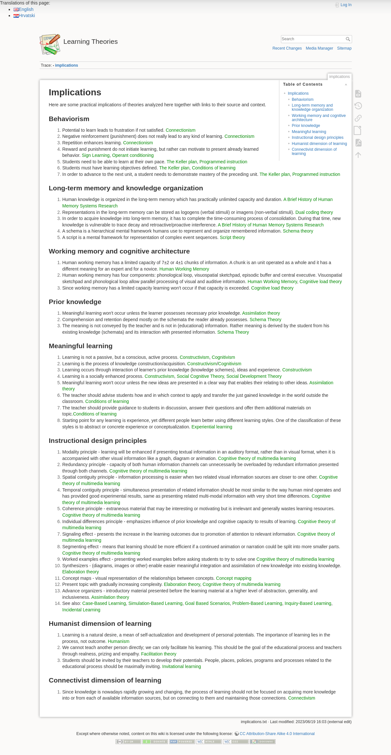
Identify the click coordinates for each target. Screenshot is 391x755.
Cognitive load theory (321, 281)
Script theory (232, 237)
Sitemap (344, 48)
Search (349, 39)
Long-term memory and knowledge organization (312, 107)
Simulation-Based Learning (155, 603)
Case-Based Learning (104, 603)
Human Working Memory (184, 269)
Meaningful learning (309, 131)
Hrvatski (24, 15)
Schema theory (298, 231)
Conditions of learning (213, 167)
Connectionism (181, 130)
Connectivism (301, 698)
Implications (298, 93)
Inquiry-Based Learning (308, 603)
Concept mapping (233, 578)
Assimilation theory (261, 313)
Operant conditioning (133, 155)
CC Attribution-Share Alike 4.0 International (277, 733)
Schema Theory (266, 319)
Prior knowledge (306, 125)
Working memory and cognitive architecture (319, 117)
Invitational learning (181, 666)
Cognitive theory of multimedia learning (257, 458)
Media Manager (319, 48)
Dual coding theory (314, 212)
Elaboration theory (80, 571)
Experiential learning (211, 426)
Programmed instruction (223, 161)
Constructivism (194, 357)
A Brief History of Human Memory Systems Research (271, 224)
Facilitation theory (158, 653)
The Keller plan (182, 161)
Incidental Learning (81, 609)
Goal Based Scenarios (207, 603)
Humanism (118, 641)
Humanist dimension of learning (319, 143)
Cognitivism (223, 357)
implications (66, 65)
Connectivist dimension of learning (314, 151)
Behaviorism (302, 99)
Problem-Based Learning (257, 603)
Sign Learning (95, 155)
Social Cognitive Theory (200, 376)
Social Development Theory (254, 376)
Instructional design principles (318, 137)
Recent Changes (287, 48)
